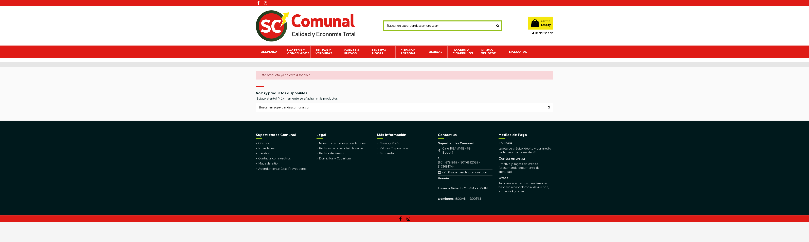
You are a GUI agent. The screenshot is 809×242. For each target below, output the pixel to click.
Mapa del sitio (268, 163)
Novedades (266, 148)
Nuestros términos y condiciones (342, 143)
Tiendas (263, 153)
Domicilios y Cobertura (335, 158)
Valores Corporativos (394, 148)
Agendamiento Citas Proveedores (282, 169)
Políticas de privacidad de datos (341, 148)
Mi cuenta (387, 153)
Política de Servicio (332, 153)
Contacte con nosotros (274, 158)
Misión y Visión (390, 143)
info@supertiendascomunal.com (465, 172)
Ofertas (263, 143)
